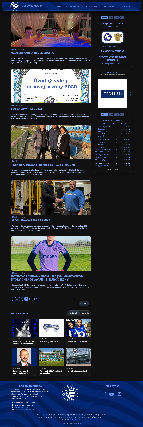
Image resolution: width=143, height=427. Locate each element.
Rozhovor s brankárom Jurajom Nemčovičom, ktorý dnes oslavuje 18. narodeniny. (48, 277)
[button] (96, 93)
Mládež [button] (73, 6)
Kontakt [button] (113, 6)
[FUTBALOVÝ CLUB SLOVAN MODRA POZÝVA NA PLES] (24, 332)
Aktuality (15, 105)
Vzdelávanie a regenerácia (32, 53)
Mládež (14, 49)
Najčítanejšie (73, 313)
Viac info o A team (112, 170)
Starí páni (82, 6)
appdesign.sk (78, 423)
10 (37, 299)
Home (58, 6)
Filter (83, 303)
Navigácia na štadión (113, 63)
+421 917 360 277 (77, 419)
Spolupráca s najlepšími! (31, 220)
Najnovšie (85, 313)
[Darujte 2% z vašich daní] (78, 332)
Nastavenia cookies (22, 407)
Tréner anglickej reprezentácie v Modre (43, 164)
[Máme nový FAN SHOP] (51, 332)
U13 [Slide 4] (121, 18)
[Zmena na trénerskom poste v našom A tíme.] (24, 362)
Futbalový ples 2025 (26, 109)
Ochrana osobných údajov (24, 410)
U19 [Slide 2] (111, 18)
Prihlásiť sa (126, 6)
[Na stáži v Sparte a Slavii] (78, 362)
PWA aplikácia (44, 414)
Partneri (93, 6)
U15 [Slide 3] (116, 18)
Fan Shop (103, 6)
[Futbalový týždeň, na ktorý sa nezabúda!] (51, 362)
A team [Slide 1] (105, 18)
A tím (65, 6)
